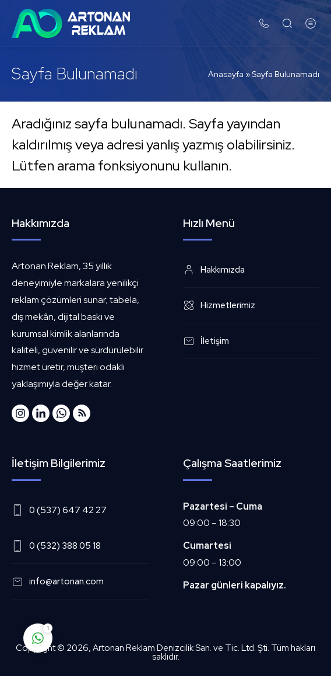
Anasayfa (226, 74)
